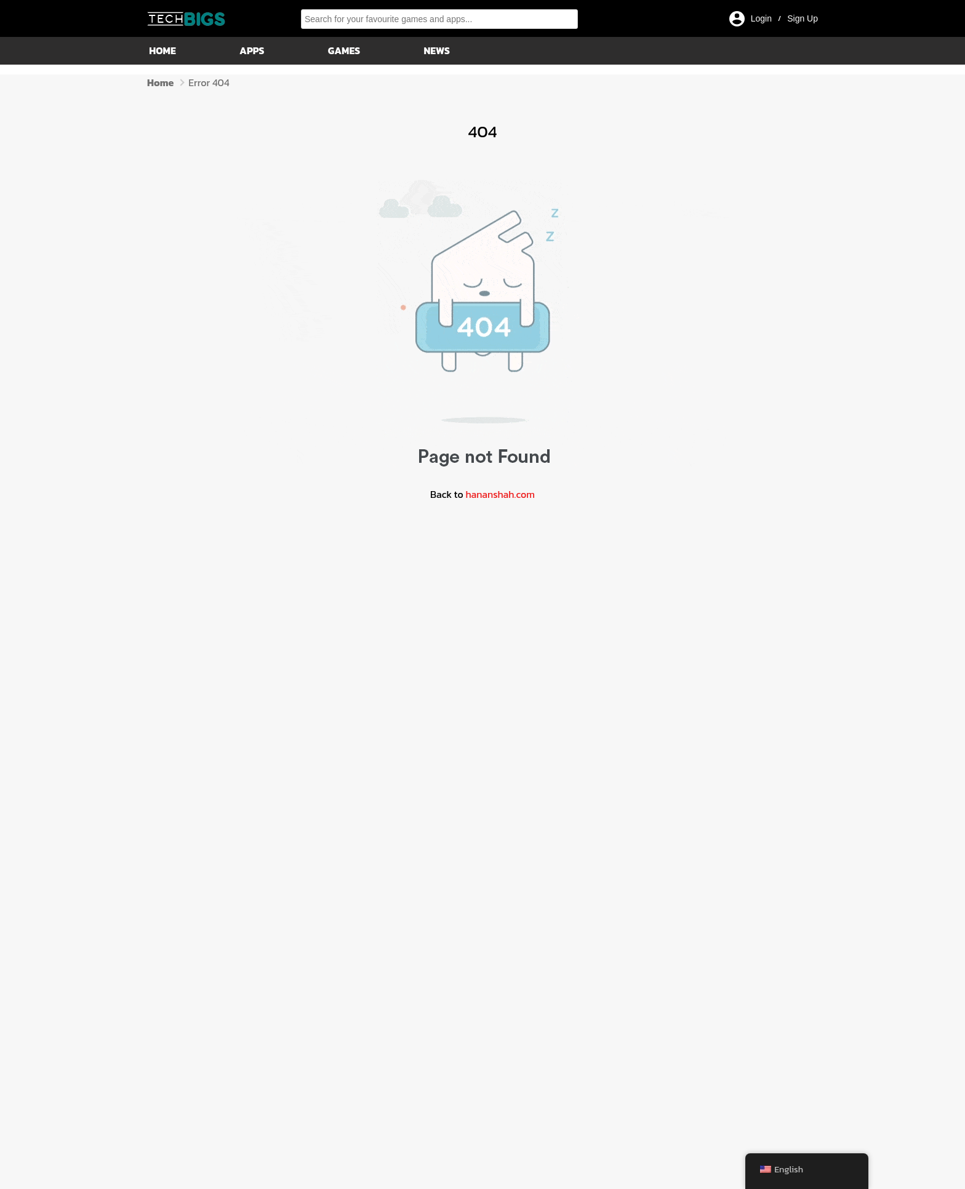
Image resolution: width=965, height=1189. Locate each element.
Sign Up (802, 18)
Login (761, 18)
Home (161, 50)
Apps (251, 50)
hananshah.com (500, 494)
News (436, 50)
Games (343, 50)
